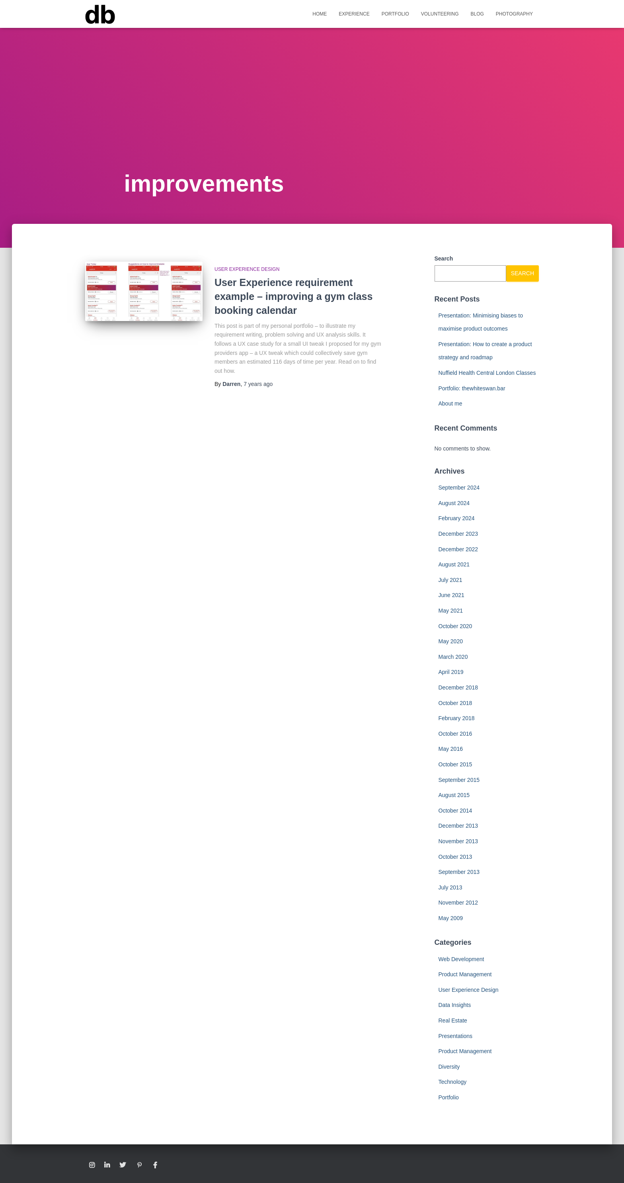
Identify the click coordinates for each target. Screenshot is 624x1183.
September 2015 (459, 780)
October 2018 (455, 703)
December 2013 (458, 826)
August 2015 (454, 795)
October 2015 (455, 764)
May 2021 (451, 610)
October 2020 (455, 626)
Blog (477, 14)
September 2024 (459, 487)
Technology (453, 1082)
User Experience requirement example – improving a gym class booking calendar (293, 296)
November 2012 (458, 902)
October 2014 (455, 810)
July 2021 (450, 580)
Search (444, 258)
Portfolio (395, 14)
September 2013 (459, 872)
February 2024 (457, 518)
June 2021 (451, 595)
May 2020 (451, 641)
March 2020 (453, 657)
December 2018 (458, 687)
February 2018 (457, 718)
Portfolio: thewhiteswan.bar (472, 388)
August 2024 (454, 503)
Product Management (465, 974)
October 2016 (455, 734)
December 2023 (458, 534)
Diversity (449, 1067)
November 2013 (458, 841)
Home (319, 14)
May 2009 (451, 918)
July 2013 (450, 887)
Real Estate (453, 1020)
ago (258, 384)
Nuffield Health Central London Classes (487, 373)
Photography (514, 14)
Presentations (456, 1036)
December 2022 (458, 549)
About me (450, 403)
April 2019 (451, 672)
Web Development (461, 959)
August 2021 (454, 564)
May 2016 (451, 749)
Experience (354, 14)
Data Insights (455, 1005)
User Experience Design (246, 269)
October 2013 (455, 857)
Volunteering (440, 14)
